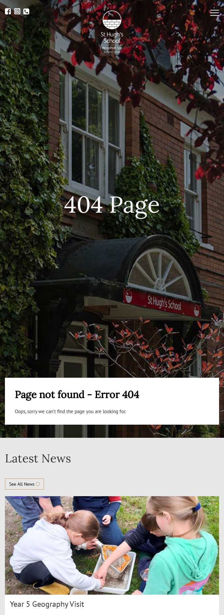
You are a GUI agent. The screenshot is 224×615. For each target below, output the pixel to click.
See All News (24, 484)
